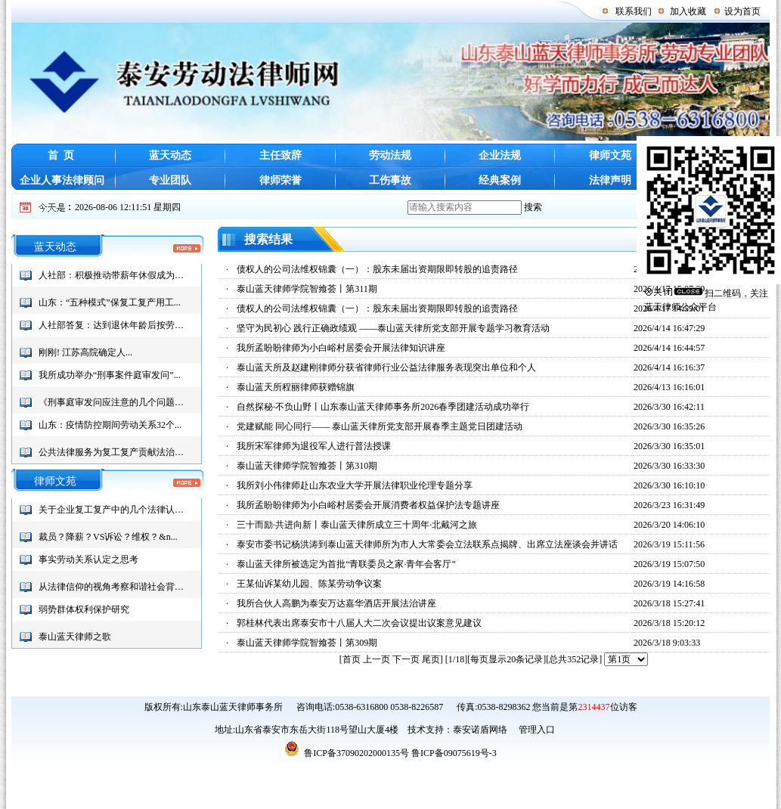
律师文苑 (610, 155)
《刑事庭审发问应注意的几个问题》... (114, 402)
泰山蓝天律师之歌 (75, 636)
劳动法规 (390, 155)
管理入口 (535, 729)
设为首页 (742, 11)
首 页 (61, 155)
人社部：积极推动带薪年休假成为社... (114, 275)
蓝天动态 (170, 155)
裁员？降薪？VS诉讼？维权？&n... (108, 537)
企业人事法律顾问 (60, 180)
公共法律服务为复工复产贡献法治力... (114, 452)
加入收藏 (688, 11)
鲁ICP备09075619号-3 (454, 753)
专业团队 (170, 180)
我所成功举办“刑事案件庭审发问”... (110, 375)
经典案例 (500, 180)
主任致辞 (280, 155)
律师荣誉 (280, 180)
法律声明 (610, 180)
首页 (351, 659)
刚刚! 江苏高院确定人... (85, 352)
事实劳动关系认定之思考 (88, 559)
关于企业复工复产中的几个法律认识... (114, 509)
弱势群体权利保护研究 (84, 609)
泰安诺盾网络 (480, 729)
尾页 (431, 659)
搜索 (533, 207)
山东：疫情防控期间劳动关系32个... (110, 425)
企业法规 (500, 155)
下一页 (406, 659)
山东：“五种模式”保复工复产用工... (110, 302)
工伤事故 (390, 180)
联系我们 (633, 11)
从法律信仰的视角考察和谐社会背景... (114, 586)
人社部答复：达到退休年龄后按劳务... (114, 325)
